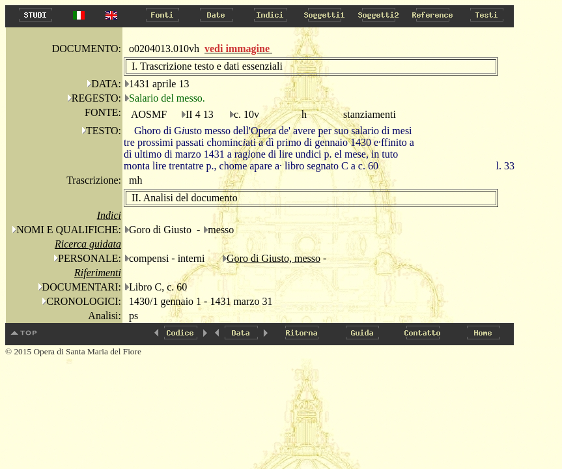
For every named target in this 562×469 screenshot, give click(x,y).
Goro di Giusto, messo (273, 258)
